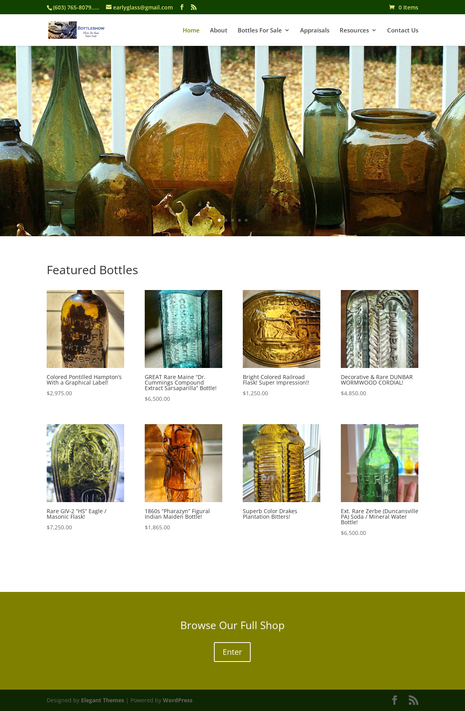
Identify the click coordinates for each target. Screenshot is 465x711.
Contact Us (402, 30)
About (218, 30)
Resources (354, 30)
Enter (232, 652)
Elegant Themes (102, 700)
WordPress (178, 700)
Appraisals (314, 30)
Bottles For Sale (260, 30)
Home (191, 30)
